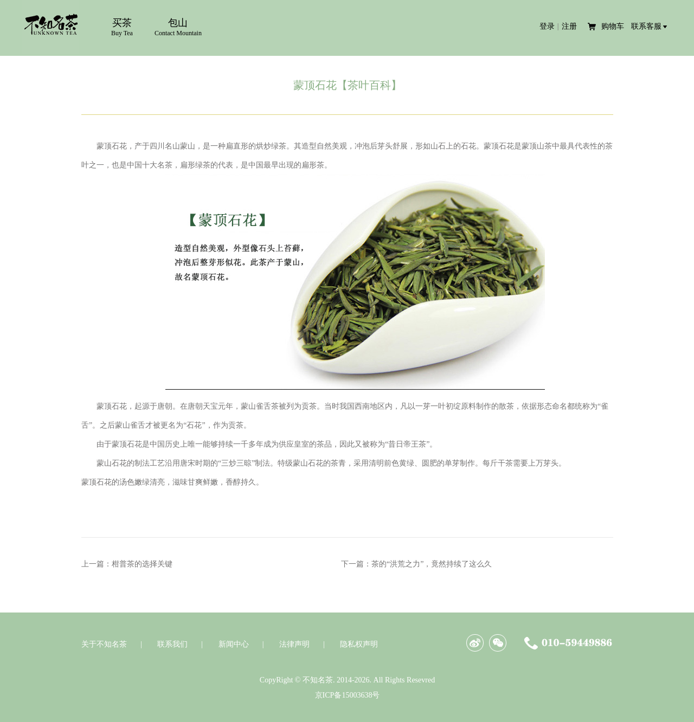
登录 (547, 26)
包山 (178, 27)
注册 (569, 26)
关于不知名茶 (104, 644)
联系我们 (172, 644)
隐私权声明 (359, 644)
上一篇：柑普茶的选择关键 (126, 564)
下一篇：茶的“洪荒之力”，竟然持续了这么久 (416, 564)
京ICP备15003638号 (347, 695)
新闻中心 (234, 644)
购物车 (613, 26)
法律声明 (294, 644)
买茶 (122, 27)
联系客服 (646, 26)
